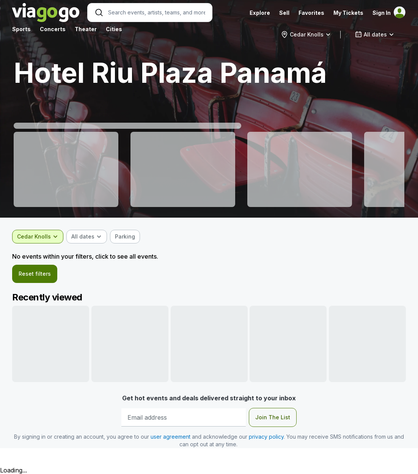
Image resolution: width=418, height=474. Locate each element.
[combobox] (306, 34)
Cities (114, 29)
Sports (21, 29)
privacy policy (266, 436)
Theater (86, 29)
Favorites (311, 12)
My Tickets (348, 12)
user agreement (170, 436)
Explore (260, 12)
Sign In (381, 12)
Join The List (272, 417)
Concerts (53, 29)
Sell (284, 12)
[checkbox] (125, 236)
